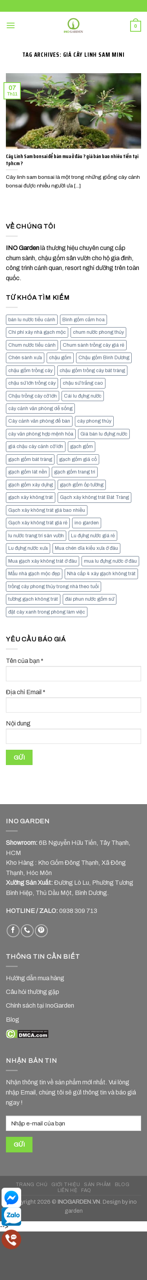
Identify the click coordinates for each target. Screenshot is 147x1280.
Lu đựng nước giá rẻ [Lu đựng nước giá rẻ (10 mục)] (93, 535)
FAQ (86, 1190)
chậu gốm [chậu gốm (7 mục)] (60, 357)
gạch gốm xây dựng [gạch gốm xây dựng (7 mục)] (30, 485)
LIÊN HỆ (67, 1190)
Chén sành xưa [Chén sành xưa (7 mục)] (25, 357)
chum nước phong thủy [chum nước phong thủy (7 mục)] (98, 332)
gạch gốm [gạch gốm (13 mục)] (81, 446)
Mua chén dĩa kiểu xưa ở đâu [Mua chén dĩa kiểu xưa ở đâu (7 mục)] (86, 548)
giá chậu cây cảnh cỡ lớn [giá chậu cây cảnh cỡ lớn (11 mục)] (35, 446)
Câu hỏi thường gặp (32, 991)
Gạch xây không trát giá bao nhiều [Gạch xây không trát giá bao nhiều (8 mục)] (46, 510)
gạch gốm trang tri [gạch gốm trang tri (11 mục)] (74, 472)
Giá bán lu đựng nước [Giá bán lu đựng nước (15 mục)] (103, 434)
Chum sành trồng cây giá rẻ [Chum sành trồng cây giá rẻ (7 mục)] (93, 345)
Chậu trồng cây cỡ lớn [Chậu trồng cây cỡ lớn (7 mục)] (32, 396)
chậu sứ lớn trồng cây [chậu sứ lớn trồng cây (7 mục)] (32, 383)
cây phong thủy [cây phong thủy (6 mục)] (94, 421)
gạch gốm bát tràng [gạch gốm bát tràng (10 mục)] (30, 459)
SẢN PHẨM (97, 1184)
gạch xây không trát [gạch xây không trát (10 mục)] (30, 497)
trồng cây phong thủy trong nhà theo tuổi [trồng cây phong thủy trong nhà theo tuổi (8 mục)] (53, 586)
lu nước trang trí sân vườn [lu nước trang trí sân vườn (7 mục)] (36, 535)
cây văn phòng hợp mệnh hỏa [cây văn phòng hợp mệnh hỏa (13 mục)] (40, 434)
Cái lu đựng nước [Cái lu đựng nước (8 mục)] (83, 396)
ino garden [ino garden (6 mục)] (86, 523)
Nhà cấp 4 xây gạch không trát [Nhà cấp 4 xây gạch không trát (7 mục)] (101, 573)
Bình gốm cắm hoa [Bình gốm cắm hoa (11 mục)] (83, 319)
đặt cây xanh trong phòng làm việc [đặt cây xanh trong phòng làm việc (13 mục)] (46, 612)
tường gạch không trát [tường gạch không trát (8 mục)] (33, 599)
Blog (12, 1019)
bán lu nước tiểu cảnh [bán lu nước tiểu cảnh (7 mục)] (31, 319)
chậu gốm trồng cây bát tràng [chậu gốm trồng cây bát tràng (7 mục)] (92, 370)
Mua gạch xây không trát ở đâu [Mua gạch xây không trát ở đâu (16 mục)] (42, 561)
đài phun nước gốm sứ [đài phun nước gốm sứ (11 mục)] (89, 599)
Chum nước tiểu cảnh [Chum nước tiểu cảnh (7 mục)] (32, 345)
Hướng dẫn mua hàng (35, 978)
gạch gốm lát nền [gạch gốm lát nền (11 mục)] (27, 472)
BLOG (122, 1184)
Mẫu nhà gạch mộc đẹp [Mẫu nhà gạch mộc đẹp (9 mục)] (34, 573)
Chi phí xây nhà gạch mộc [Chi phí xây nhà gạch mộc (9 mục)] (37, 332)
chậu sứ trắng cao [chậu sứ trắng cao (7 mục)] (83, 383)
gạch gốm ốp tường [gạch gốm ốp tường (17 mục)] (81, 485)
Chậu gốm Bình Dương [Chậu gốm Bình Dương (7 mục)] (103, 357)
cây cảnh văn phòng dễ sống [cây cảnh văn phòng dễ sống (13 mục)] (40, 408)
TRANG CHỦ (32, 1184)
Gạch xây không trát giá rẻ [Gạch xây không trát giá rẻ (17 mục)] (37, 523)
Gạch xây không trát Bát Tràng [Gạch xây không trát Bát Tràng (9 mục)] (94, 497)
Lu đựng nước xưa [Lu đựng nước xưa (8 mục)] (28, 548)
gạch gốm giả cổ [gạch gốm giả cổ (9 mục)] (78, 459)
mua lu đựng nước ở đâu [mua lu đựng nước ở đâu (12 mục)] (110, 561)
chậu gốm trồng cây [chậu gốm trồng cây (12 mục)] (30, 370)
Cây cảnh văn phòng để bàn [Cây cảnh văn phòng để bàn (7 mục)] (39, 421)
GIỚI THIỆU (65, 1184)
